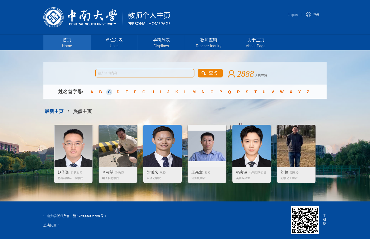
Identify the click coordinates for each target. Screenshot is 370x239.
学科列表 (161, 43)
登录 (312, 14)
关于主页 (255, 43)
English (293, 15)
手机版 (324, 219)
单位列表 (114, 43)
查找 (213, 73)
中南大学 (50, 216)
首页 (67, 43)
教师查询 (208, 43)
